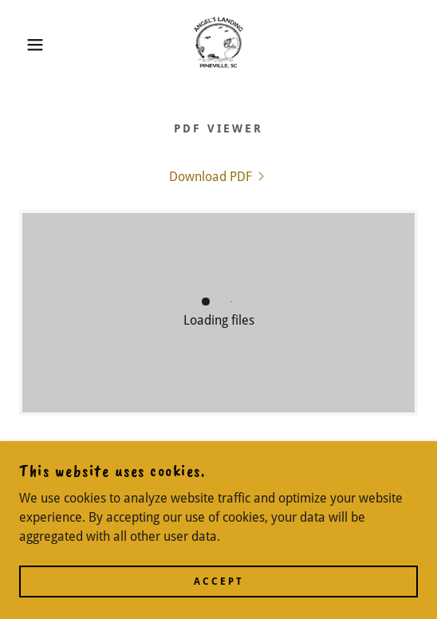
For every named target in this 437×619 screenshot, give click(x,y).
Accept (219, 580)
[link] (218, 45)
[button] (30, 45)
